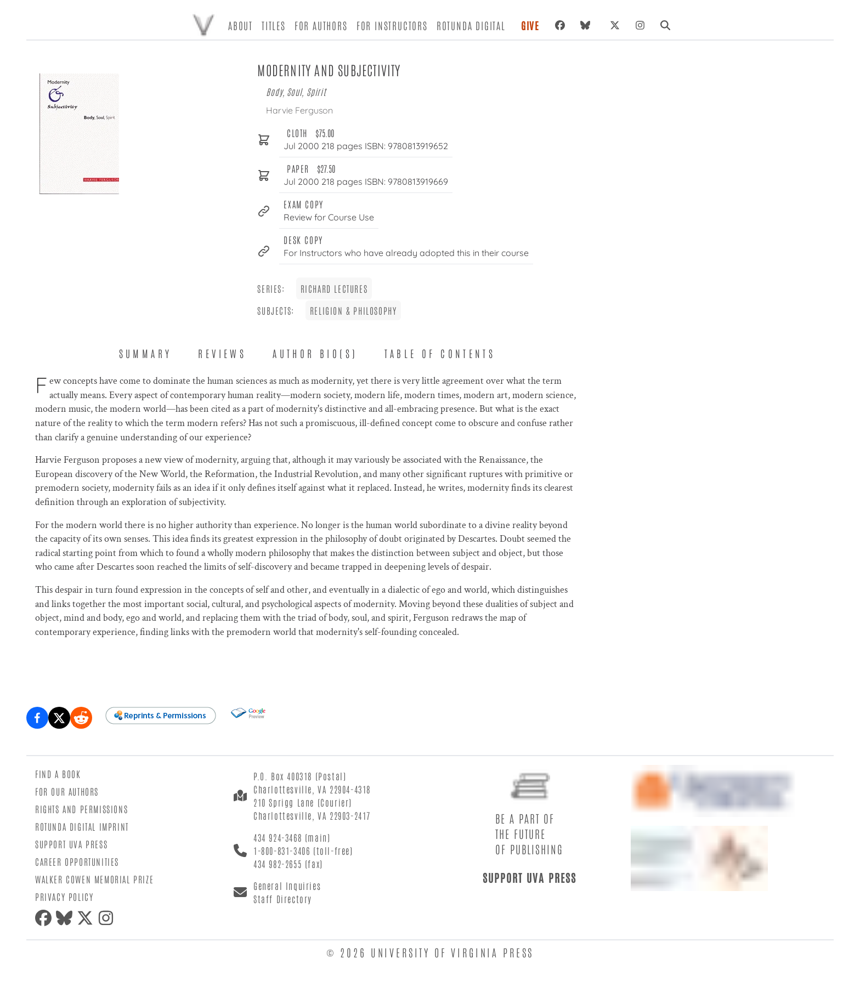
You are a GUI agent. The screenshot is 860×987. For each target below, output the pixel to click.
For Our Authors (67, 791)
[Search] (665, 25)
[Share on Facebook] (37, 718)
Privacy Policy (64, 896)
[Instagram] (640, 25)
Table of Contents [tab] (440, 353)
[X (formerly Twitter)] (615, 25)
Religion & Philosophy (353, 310)
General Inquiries (287, 885)
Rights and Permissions (81, 808)
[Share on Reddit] (81, 718)
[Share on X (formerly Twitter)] (59, 718)
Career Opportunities (77, 861)
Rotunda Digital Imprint (82, 826)
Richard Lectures (334, 288)
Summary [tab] (145, 353)
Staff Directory (282, 898)
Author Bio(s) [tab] (315, 353)
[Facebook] (560, 25)
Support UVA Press (71, 843)
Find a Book (58, 773)
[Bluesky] (587, 25)
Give (530, 25)
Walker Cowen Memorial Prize (94, 878)
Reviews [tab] (222, 353)
